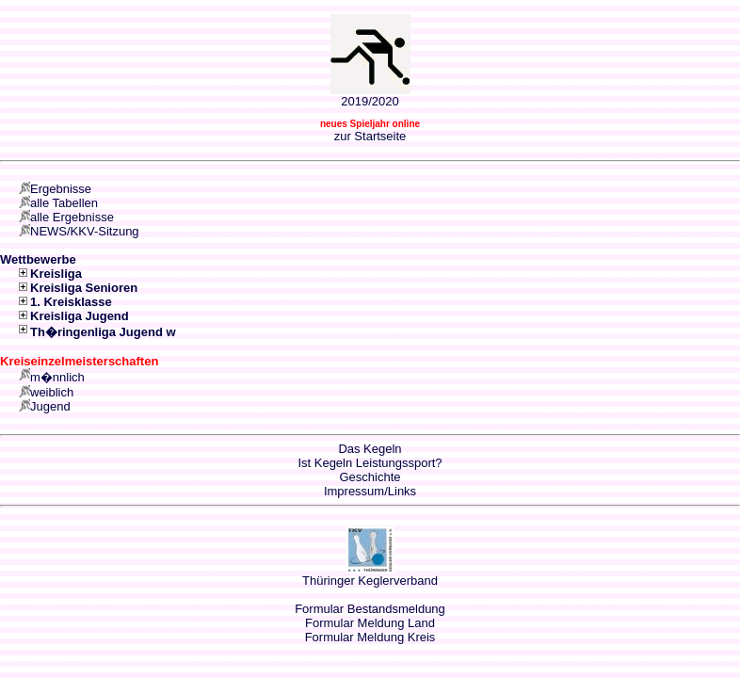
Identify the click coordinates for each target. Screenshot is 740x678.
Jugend (50, 406)
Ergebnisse (60, 189)
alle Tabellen (64, 203)
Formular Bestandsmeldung (370, 609)
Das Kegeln (369, 449)
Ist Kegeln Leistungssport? (370, 463)
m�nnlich (57, 377)
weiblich (51, 392)
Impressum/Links (370, 491)
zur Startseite (370, 136)
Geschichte (369, 477)
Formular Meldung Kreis (370, 637)
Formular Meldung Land (370, 623)
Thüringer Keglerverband (370, 580)
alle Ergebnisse (72, 217)
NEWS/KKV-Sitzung (84, 231)
